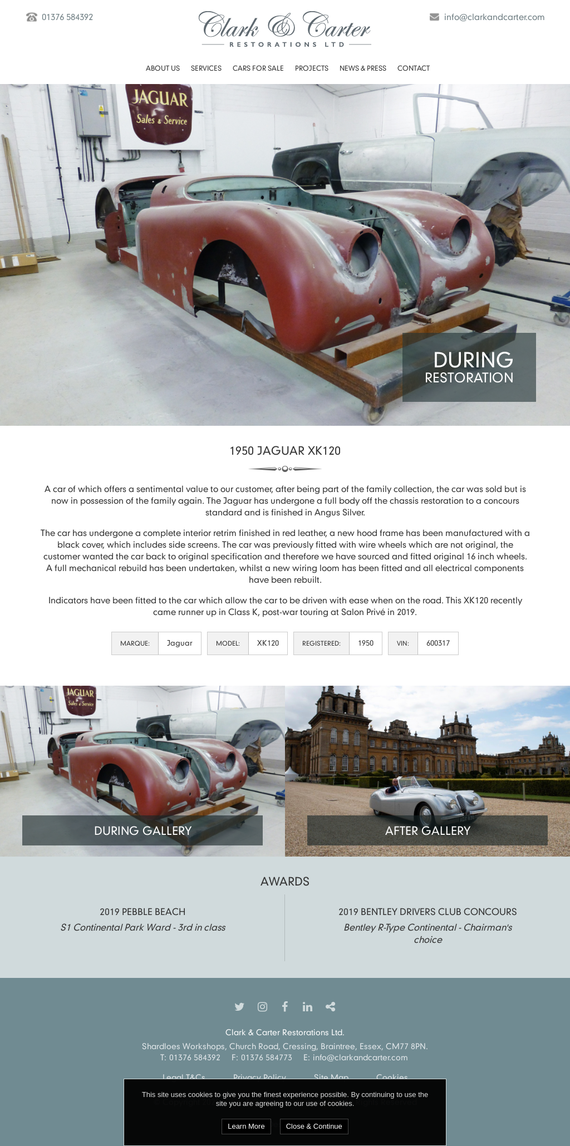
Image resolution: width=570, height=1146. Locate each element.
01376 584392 (67, 16)
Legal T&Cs (184, 1077)
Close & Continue (314, 1126)
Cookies (392, 1077)
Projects (311, 67)
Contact (413, 67)
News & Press (363, 67)
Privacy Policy (259, 1077)
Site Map (331, 1077)
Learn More (246, 1126)
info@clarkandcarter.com (494, 16)
